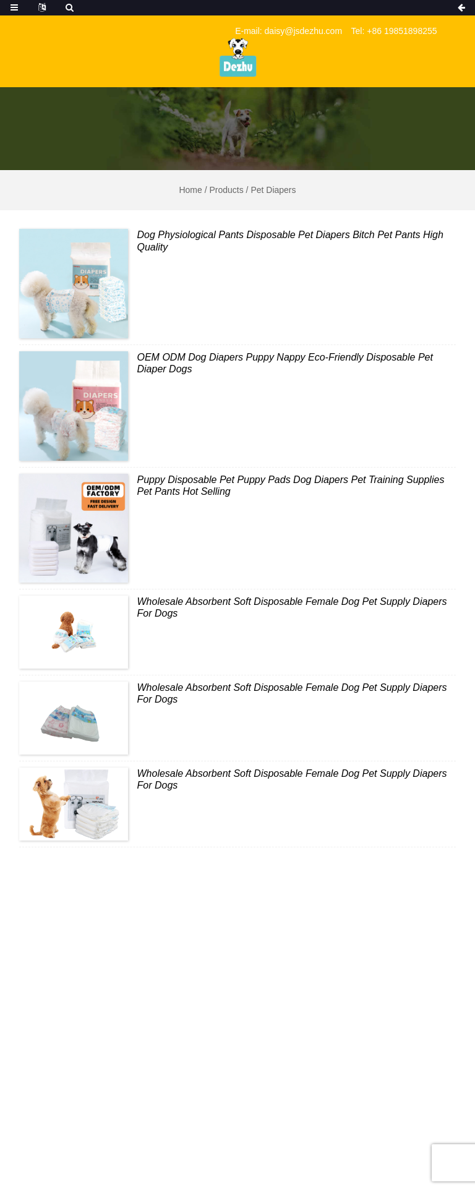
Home (190, 190)
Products (226, 190)
